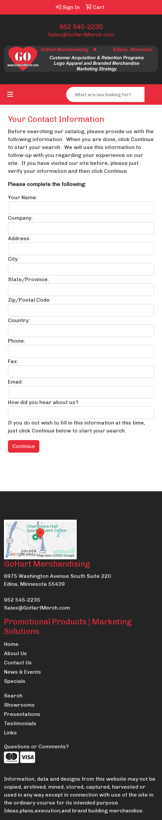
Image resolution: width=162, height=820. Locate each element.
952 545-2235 (81, 27)
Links (10, 732)
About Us (15, 653)
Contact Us (18, 662)
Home (11, 644)
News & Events (22, 672)
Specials (14, 681)
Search (13, 695)
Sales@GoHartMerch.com (81, 34)
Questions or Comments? (36, 746)
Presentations (22, 714)
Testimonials (20, 723)
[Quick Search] (105, 94)
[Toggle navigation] (10, 94)
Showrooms (19, 705)
